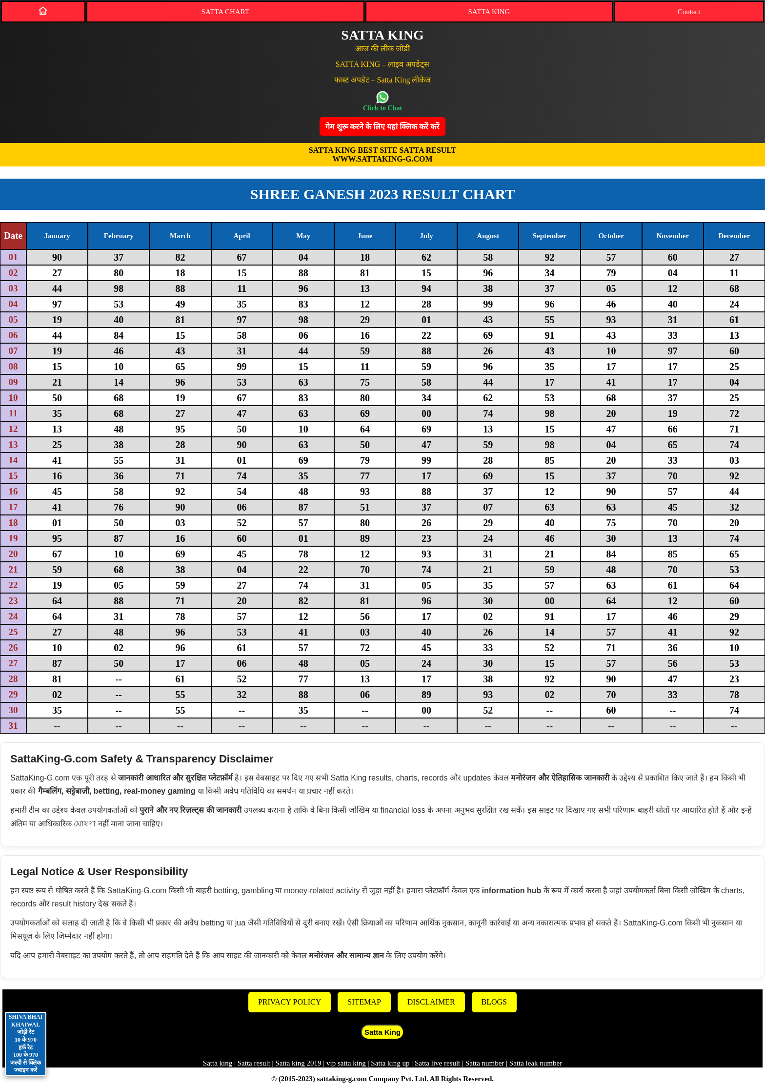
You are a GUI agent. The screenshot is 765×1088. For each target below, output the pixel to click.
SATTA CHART (225, 12)
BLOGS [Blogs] (494, 1002)
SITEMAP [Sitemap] (364, 1002)
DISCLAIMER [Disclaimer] (431, 1002)
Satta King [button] (382, 1032)
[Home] (43, 11)
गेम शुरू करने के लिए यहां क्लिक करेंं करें (382, 127)
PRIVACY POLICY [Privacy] (289, 1002)
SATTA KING (489, 12)
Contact (689, 12)
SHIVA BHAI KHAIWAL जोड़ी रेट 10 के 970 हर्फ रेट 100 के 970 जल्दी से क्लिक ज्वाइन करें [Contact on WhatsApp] (25, 1043)
